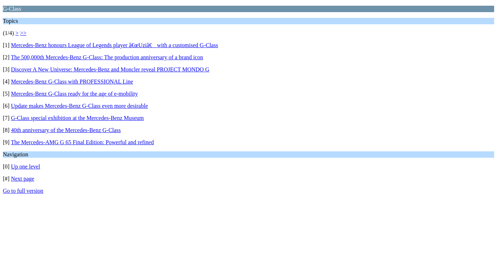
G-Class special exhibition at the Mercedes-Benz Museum (77, 118)
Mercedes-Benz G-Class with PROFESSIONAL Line (72, 82)
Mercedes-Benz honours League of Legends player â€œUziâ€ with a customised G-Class (114, 45)
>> (23, 33)
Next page (22, 179)
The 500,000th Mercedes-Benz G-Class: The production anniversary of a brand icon (107, 57)
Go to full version (23, 191)
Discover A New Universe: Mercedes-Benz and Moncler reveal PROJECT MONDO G (110, 69)
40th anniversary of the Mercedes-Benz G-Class (66, 130)
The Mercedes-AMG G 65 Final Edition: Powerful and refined (82, 142)
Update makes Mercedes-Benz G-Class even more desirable (79, 106)
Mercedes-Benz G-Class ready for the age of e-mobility (74, 94)
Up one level (25, 166)
